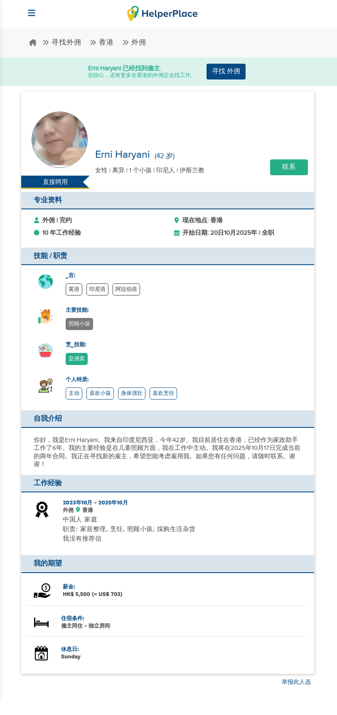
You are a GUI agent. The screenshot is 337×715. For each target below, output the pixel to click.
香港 (103, 42)
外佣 (134, 42)
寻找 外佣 (226, 71)
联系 (288, 167)
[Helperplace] (28, 9)
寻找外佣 (63, 42)
